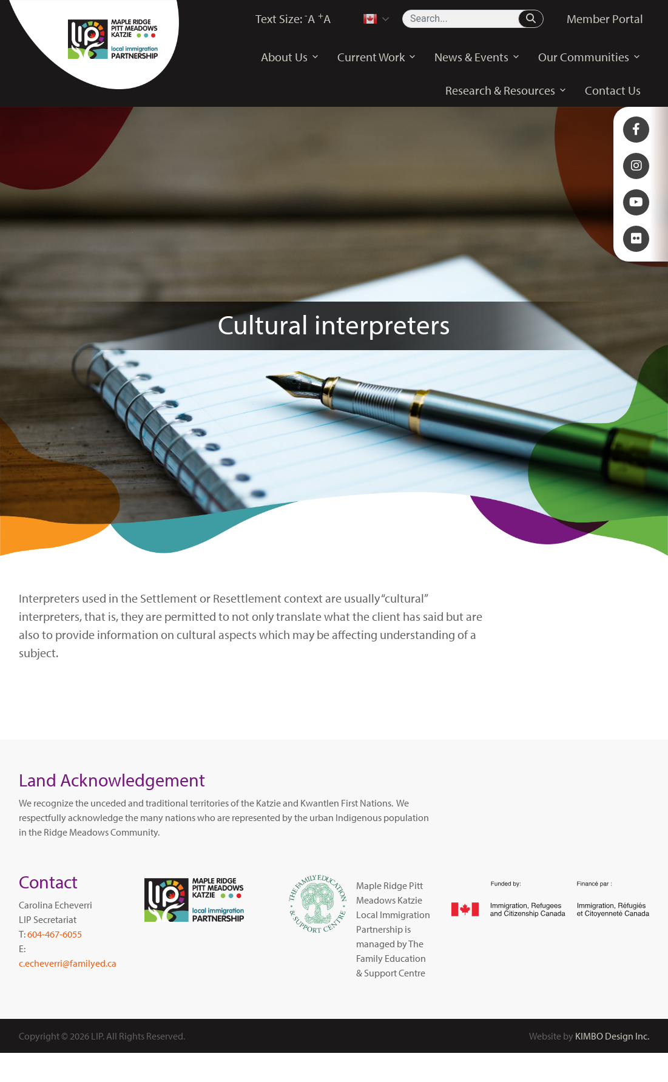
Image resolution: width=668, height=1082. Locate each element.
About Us (290, 57)
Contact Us (613, 90)
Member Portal (605, 18)
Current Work (376, 57)
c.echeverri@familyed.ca (67, 963)
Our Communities (589, 57)
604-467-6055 (54, 934)
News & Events (477, 57)
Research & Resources (506, 90)
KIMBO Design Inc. (612, 1036)
